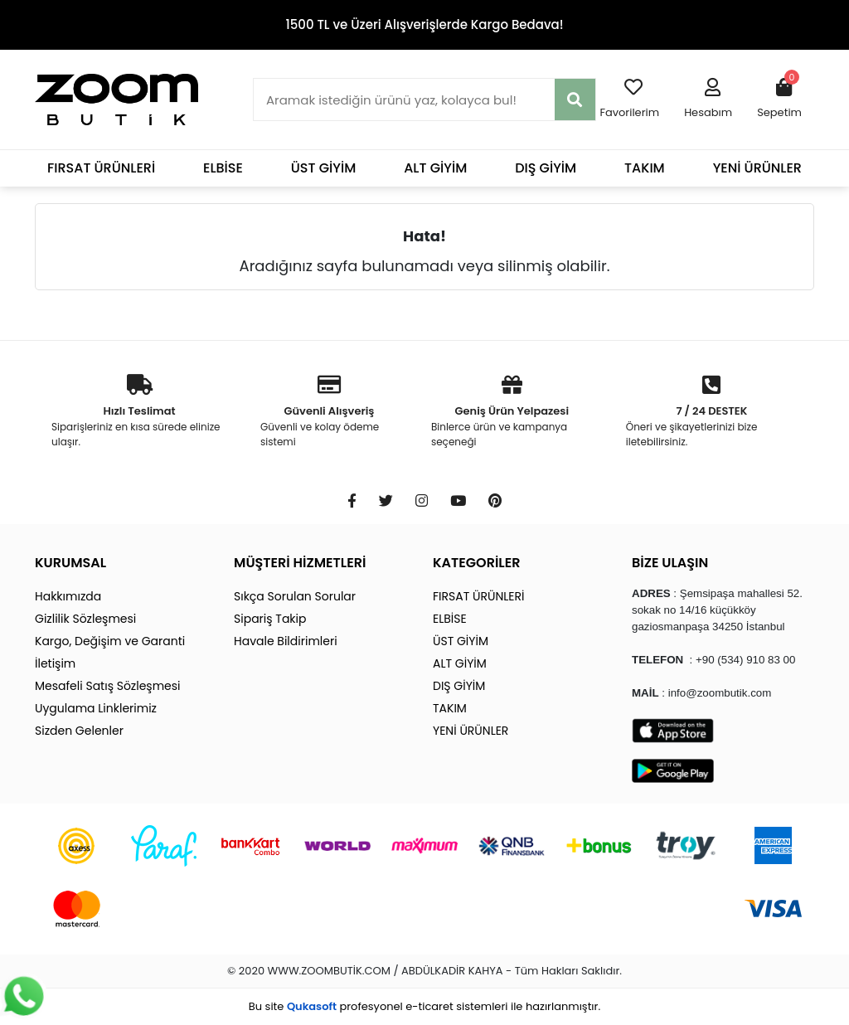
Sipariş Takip (270, 618)
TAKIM (644, 167)
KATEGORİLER (476, 562)
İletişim (55, 663)
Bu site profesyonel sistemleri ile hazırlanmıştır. (424, 1006)
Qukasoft (312, 1006)
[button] (708, 99)
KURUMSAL (70, 562)
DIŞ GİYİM (545, 167)
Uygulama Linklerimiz (96, 708)
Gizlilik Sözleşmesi (85, 618)
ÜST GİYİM (324, 167)
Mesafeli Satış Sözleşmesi (108, 686)
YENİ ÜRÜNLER (757, 167)
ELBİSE (223, 167)
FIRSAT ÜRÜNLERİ (101, 167)
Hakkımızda (68, 596)
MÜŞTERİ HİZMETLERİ (300, 562)
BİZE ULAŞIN (670, 562)
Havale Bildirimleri (285, 641)
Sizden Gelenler (79, 730)
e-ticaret (429, 1006)
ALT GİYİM (435, 167)
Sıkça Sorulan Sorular (295, 596)
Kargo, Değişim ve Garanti (110, 641)
